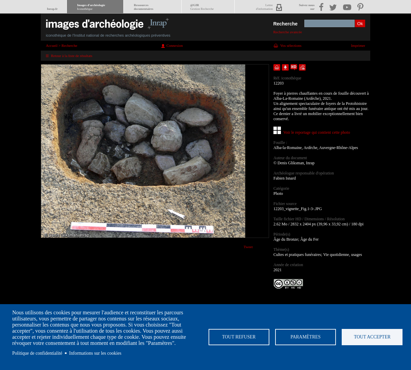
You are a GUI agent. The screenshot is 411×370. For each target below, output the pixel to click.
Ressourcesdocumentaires (143, 7)
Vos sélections (290, 45)
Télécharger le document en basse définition (285, 67)
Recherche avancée (287, 32)
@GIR (202, 7)
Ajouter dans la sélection (276, 67)
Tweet (248, 247)
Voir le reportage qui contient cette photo (316, 132)
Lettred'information (264, 7)
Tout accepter (372, 336)
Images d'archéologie (91, 7)
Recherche (285, 23)
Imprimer (358, 45)
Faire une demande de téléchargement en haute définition (293, 67)
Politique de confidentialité (37, 353)
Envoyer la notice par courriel (302, 67)
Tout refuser (239, 336)
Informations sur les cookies (95, 353)
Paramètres (305, 336)
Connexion (174, 45)
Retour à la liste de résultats (71, 56)
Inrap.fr (52, 9)
